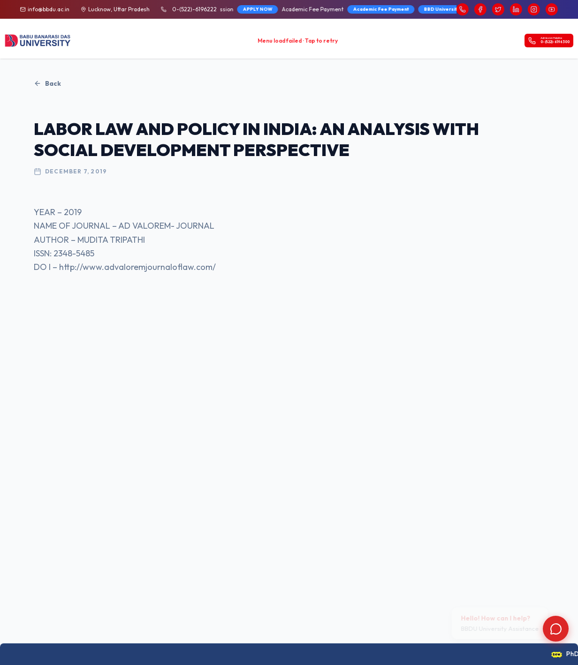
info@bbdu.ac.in (48, 9)
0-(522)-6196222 (194, 9)
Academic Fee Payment (365, 9)
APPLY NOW (241, 9)
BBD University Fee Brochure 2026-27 (455, 9)
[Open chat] (556, 629)
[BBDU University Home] (38, 41)
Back (47, 83)
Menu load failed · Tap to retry (298, 40)
